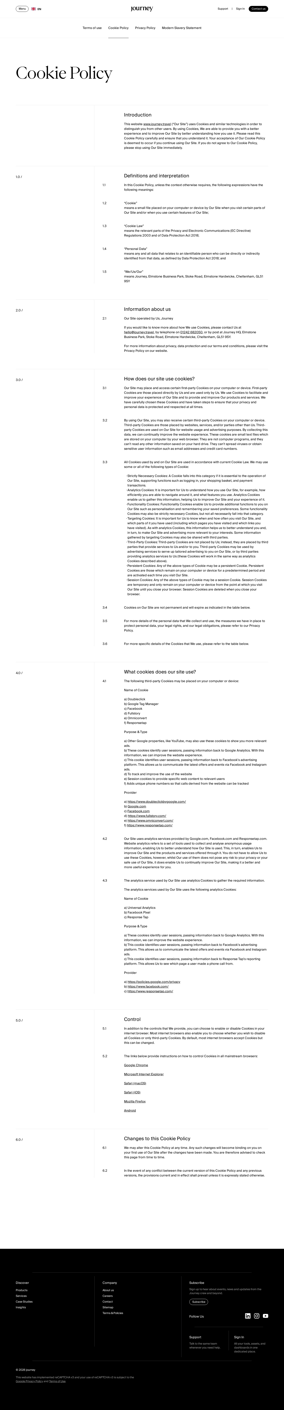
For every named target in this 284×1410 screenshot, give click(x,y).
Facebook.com (138, 811)
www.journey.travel (157, 124)
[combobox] (36, 9)
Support (223, 9)
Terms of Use (57, 1381)
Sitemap (108, 1307)
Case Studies (24, 1301)
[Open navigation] (22, 9)
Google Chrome (136, 1065)
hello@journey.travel (139, 332)
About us (108, 1290)
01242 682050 (191, 332)
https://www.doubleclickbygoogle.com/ (157, 802)
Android (130, 1110)
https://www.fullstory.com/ (147, 816)
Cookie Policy (118, 28)
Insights (21, 1307)
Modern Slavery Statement (181, 28)
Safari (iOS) (132, 1092)
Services (21, 1296)
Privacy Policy (145, 28)
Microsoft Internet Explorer (144, 1074)
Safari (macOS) (135, 1083)
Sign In (240, 9)
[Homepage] (142, 10)
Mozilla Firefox (135, 1101)
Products (21, 1290)
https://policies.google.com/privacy (154, 982)
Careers (108, 1296)
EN (36, 9)
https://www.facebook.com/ (148, 986)
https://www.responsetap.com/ (150, 825)
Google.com (137, 806)
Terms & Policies (113, 1313)
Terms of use (92, 28)
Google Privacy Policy (29, 1381)
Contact (108, 1301)
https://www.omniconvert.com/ (150, 820)
